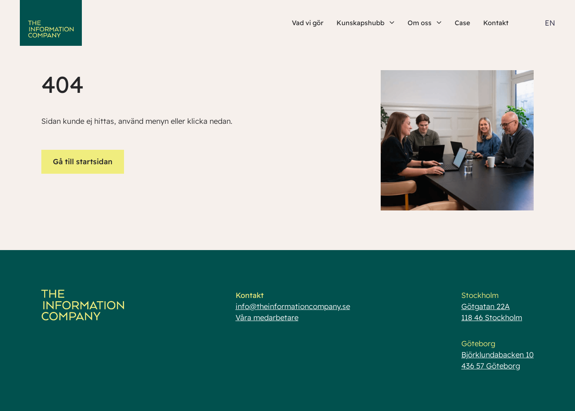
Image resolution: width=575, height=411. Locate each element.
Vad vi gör (307, 23)
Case (462, 23)
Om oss (424, 23)
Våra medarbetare (267, 317)
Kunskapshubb (365, 23)
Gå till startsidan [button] (82, 161)
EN (550, 23)
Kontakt (495, 23)
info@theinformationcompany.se (293, 306)
